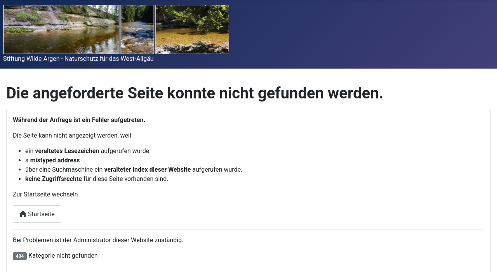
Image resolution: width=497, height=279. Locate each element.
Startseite (37, 214)
